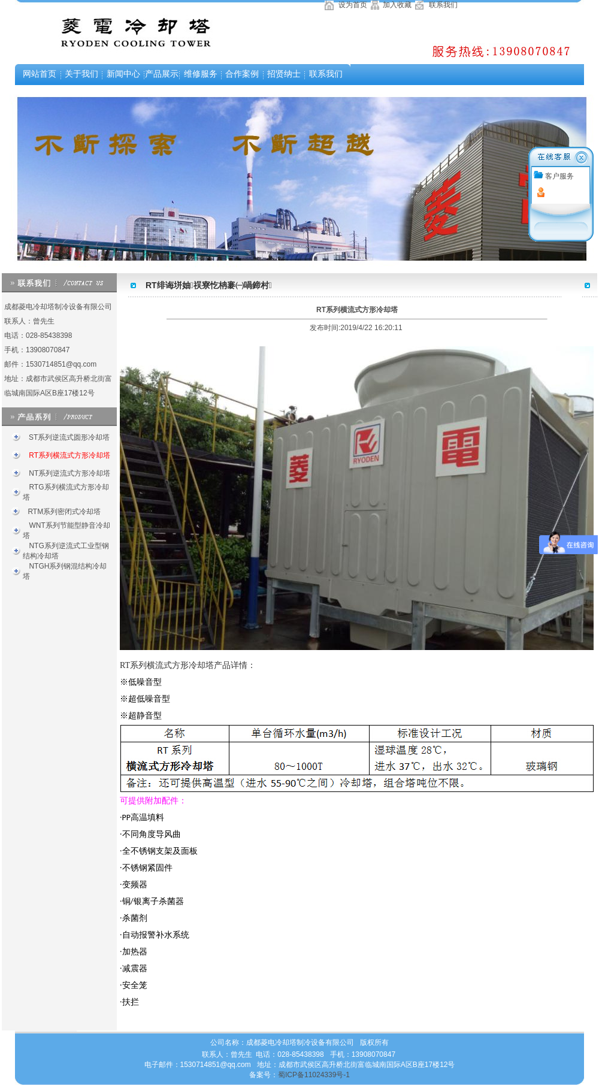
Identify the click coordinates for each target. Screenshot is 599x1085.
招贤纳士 (284, 73)
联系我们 (442, 5)
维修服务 (200, 73)
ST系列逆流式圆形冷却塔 (68, 437)
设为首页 (352, 5)
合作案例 (242, 73)
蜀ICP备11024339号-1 (314, 1075)
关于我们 (81, 73)
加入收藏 (395, 5)
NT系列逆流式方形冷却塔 (68, 473)
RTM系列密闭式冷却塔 (63, 511)
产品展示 (162, 73)
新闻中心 (123, 73)
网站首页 (39, 73)
